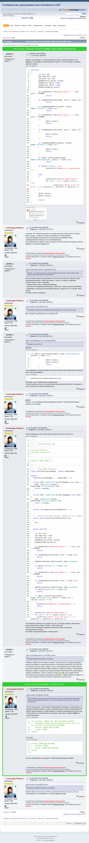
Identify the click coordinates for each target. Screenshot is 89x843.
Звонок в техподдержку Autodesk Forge (73, 18)
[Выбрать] (34, 66)
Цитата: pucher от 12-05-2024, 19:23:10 (37, 695)
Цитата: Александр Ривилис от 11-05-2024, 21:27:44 (40, 269)
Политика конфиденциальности (45, 838)
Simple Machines (52, 836)
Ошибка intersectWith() (37, 53)
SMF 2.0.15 (37, 836)
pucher (9, 54)
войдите (29, 14)
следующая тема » (80, 35)
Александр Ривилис (15, 228)
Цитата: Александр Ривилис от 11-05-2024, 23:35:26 (40, 340)
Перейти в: (69, 823)
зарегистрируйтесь (8, 15)
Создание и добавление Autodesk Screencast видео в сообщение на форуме (47, 255)
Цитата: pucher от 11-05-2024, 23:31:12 (37, 306)
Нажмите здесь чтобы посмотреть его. (60, 49)
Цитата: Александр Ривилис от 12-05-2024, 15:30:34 (40, 655)
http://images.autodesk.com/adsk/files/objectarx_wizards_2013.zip (57, 792)
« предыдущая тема (68, 35)
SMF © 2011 (44, 836)
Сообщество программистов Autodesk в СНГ (31, 5)
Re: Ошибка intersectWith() (38, 227)
